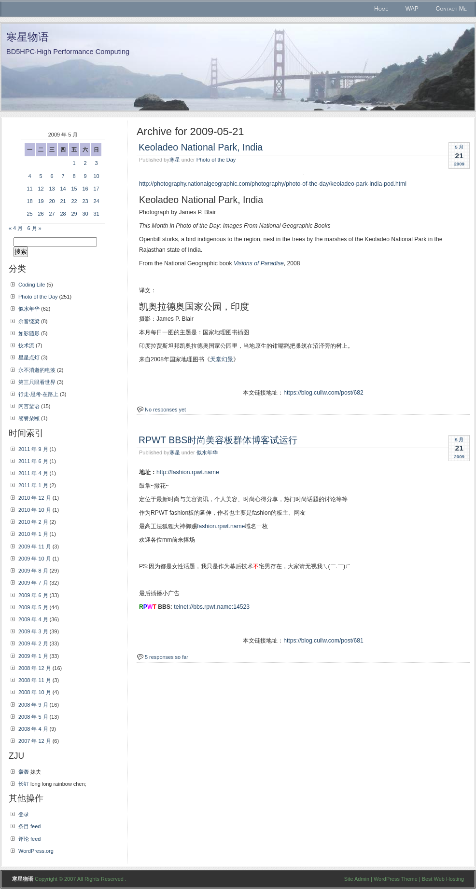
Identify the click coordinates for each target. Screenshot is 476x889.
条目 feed (29, 826)
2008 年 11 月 (34, 680)
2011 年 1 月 (33, 485)
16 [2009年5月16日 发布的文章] (85, 188)
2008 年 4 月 (33, 729)
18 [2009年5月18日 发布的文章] (29, 201)
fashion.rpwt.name (221, 526)
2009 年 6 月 (33, 595)
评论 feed (29, 839)
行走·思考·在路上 (38, 394)
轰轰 (23, 772)
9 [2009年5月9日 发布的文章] (85, 176)
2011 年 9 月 (33, 449)
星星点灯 (29, 357)
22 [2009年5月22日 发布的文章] (74, 201)
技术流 (26, 345)
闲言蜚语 (29, 406)
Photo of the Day (216, 160)
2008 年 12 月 (34, 668)
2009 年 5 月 (33, 607)
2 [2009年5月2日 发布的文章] (85, 163)
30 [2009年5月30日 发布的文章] (85, 214)
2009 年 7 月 (33, 583)
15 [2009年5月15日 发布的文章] (74, 188)
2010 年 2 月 (33, 522)
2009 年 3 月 (33, 631)
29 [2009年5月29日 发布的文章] (74, 214)
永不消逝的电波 (37, 370)
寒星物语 (27, 37)
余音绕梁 (29, 321)
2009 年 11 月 (34, 546)
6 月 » (34, 228)
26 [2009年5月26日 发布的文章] (40, 214)
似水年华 (207, 452)
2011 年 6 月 (33, 461)
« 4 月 (16, 228)
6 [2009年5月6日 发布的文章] (51, 176)
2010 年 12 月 (34, 498)
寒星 (174, 160)
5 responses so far (166, 657)
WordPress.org (36, 851)
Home (381, 8)
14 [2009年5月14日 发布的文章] (63, 188)
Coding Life (31, 284)
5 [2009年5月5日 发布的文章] (40, 176)
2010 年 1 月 (33, 534)
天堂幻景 (221, 359)
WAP (412, 8)
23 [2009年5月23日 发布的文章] (85, 201)
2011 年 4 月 (33, 473)
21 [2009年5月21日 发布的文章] (63, 201)
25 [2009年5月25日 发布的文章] (29, 214)
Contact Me (451, 8)
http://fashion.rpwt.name (187, 472)
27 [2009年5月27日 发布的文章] (52, 214)
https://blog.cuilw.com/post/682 (323, 392)
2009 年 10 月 (34, 558)
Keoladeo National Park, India (201, 147)
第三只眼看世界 (37, 382)
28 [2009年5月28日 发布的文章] (63, 214)
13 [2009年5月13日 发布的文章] (52, 188)
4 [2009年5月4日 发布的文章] (29, 176)
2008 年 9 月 (33, 705)
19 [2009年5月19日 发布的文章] (40, 201)
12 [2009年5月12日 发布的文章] (40, 188)
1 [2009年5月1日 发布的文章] (73, 163)
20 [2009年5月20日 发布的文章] (52, 201)
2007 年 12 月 (34, 741)
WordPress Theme (396, 879)
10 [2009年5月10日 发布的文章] (96, 176)
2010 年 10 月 (34, 510)
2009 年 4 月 (33, 619)
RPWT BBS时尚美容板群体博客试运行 (218, 440)
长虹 (23, 784)
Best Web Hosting (443, 879)
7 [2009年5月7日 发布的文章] (62, 176)
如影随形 (29, 333)
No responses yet (165, 409)
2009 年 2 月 (33, 643)
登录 (23, 814)
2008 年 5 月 (33, 717)
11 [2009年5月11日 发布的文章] (29, 188)
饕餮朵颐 (29, 418)
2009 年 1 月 (33, 656)
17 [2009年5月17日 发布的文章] (96, 188)
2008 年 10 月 (34, 692)
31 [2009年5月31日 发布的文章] (96, 214)
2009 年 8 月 (33, 571)
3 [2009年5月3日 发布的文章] (96, 163)
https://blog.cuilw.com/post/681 (323, 640)
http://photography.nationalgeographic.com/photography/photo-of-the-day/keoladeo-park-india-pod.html (272, 183)
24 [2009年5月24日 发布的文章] (96, 201)
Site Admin (356, 879)
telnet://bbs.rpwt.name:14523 (212, 606)
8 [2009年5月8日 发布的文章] (73, 176)
